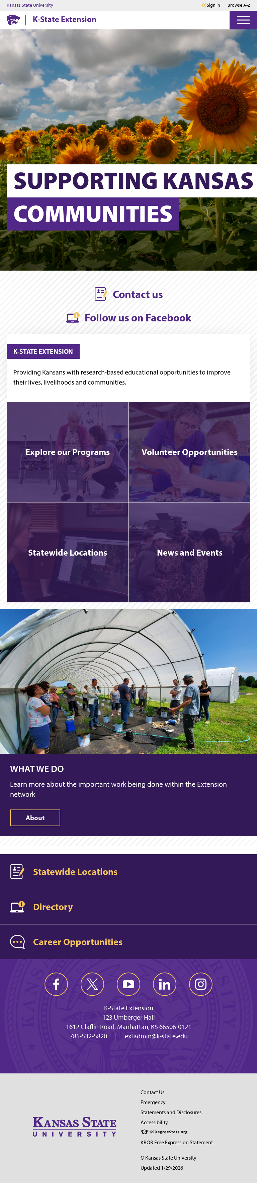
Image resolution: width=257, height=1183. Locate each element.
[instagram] (200, 984)
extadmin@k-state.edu (156, 1036)
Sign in (213, 5)
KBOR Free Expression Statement (177, 1142)
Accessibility (154, 1122)
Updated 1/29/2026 (162, 1168)
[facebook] (56, 984)
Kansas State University (30, 5)
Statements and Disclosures (171, 1112)
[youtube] (128, 984)
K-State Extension (64, 19)
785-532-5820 (88, 1036)
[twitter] (92, 984)
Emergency (153, 1102)
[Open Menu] (243, 20)
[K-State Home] (13, 20)
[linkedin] (164, 984)
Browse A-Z (239, 5)
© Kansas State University (168, 1158)
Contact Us (152, 1092)
